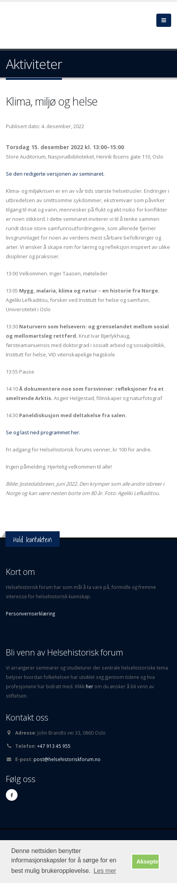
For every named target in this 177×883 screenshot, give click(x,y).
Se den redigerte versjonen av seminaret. (55, 173)
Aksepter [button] (147, 861)
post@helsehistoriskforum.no (67, 759)
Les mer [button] (105, 870)
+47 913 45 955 (54, 746)
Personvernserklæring (30, 613)
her (90, 686)
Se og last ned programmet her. (43, 432)
